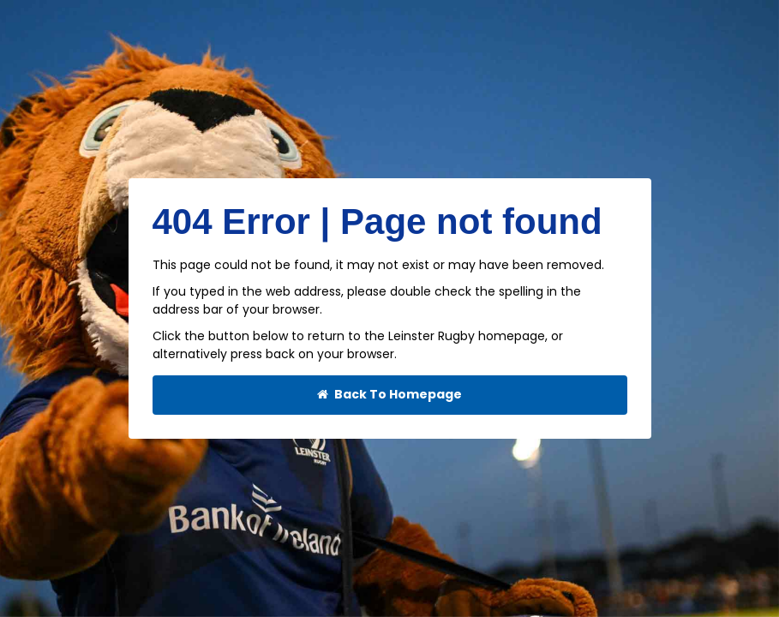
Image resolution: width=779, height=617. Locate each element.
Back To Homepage (389, 395)
